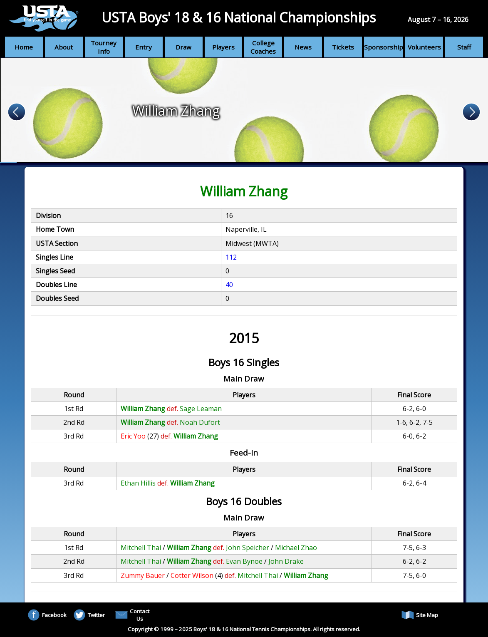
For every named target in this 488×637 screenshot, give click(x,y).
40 (229, 284)
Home (24, 47)
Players (223, 47)
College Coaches (263, 47)
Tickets (343, 47)
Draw (183, 47)
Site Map (419, 615)
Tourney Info (103, 47)
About (63, 47)
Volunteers (424, 47)
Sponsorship (383, 47)
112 (231, 257)
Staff (464, 47)
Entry (143, 47)
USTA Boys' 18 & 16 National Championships (239, 17)
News (303, 47)
